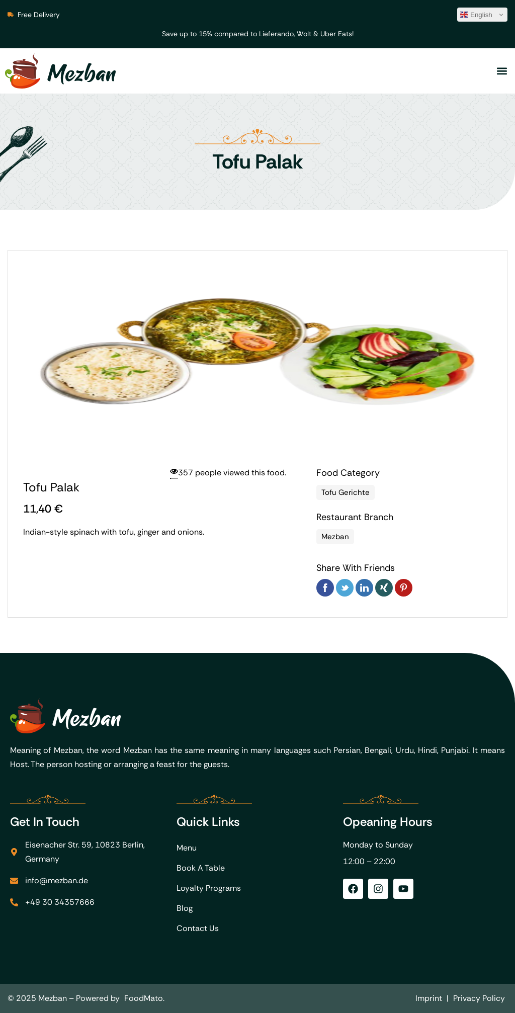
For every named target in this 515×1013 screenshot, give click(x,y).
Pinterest (403, 588)
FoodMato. (144, 998)
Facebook (325, 588)
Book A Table (201, 868)
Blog (185, 908)
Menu (187, 847)
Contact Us (198, 928)
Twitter (345, 588)
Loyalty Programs (209, 888)
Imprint (428, 998)
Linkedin (364, 588)
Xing (384, 588)
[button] (501, 71)
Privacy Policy (479, 998)
